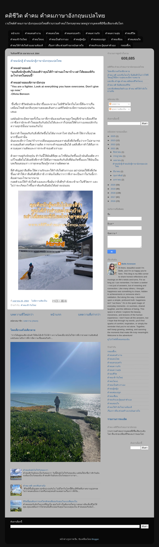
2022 (113, 144)
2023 (113, 140)
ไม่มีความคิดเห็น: (39, 301)
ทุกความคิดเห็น (117, 109)
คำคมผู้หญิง (80, 39)
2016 (113, 201)
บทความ (114, 104)
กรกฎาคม (118, 156)
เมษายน (117, 160)
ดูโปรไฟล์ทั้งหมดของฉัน (118, 339)
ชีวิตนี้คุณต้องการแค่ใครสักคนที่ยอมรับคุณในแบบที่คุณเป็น (50, 501)
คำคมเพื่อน (116, 39)
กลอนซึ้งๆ (125, 45)
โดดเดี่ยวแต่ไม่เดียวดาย (22, 330)
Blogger (95, 539)
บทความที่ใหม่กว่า (22, 314)
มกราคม (117, 180)
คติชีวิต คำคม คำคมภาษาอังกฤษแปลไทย (55, 15)
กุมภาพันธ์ (118, 175)
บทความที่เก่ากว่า (89, 314)
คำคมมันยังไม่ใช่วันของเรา (35, 470)
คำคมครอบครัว (72, 33)
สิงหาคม (117, 152)
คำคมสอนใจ (134, 39)
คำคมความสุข (112, 33)
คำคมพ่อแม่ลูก (98, 39)
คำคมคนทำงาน (33, 33)
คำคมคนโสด (52, 33)
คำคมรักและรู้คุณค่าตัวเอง (102, 45)
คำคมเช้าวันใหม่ (18, 39)
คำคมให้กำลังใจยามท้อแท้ (119, 407)
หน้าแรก (15, 33)
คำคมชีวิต (130, 33)
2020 (113, 185)
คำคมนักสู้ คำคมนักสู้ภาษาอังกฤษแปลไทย (36, 60)
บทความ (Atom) (30, 321)
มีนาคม (117, 171)
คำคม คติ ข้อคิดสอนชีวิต (118, 85)
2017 (113, 197)
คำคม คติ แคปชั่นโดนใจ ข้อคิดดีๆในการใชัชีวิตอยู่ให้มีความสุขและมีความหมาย (127, 76)
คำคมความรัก (93, 33)
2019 (113, 189)
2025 (113, 136)
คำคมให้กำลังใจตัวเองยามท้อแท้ (26, 45)
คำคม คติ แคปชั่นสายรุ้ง (34, 486)
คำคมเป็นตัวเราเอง (58, 39)
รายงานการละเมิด (117, 419)
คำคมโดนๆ (38, 39)
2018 (113, 193)
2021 (113, 148)
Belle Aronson (128, 264)
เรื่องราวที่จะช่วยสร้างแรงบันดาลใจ (66, 45)
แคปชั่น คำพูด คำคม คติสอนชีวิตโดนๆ (125, 81)
